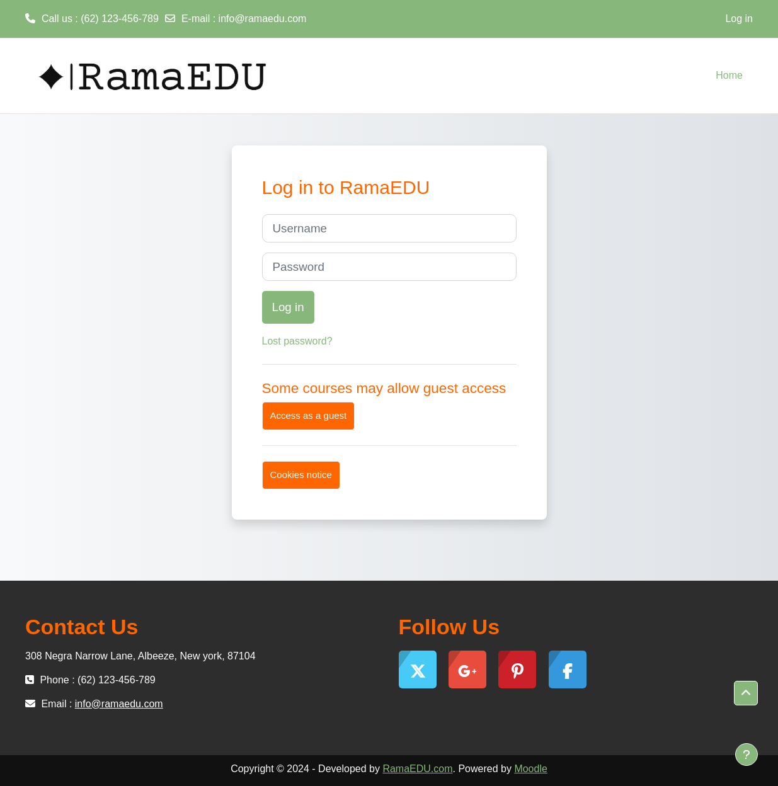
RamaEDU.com (417, 768)
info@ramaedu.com (263, 18)
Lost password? (297, 341)
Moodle (530, 768)
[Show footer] (746, 754)
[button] (746, 693)
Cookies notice (301, 474)
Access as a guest (308, 415)
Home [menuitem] (729, 75)
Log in (739, 18)
